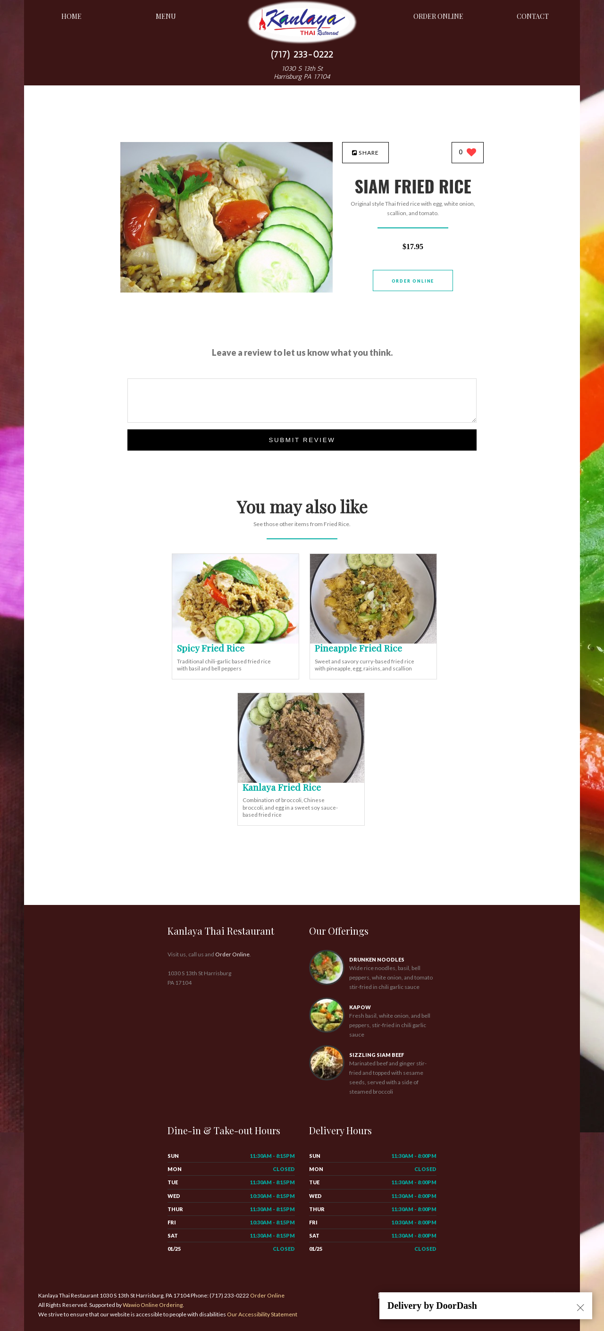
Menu (166, 16)
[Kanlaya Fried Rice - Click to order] (301, 780)
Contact (533, 16)
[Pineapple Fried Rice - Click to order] (373, 641)
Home (71, 16)
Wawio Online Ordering (153, 1304)
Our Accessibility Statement (261, 1314)
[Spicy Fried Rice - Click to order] (235, 641)
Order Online (438, 16)
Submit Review (301, 440)
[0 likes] (468, 153)
